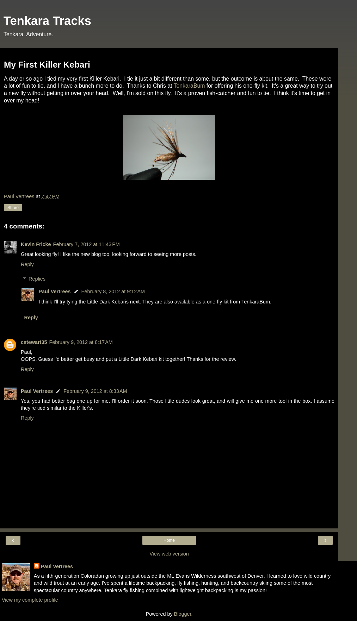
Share (13, 207)
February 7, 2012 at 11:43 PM (86, 244)
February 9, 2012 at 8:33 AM (95, 391)
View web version (169, 554)
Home (169, 540)
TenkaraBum (189, 86)
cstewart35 (34, 342)
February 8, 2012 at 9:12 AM (113, 291)
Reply (27, 264)
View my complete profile (30, 600)
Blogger (182, 614)
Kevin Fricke (36, 244)
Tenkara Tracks (47, 20)
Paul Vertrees (54, 291)
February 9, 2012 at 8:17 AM (80, 342)
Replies (37, 279)
